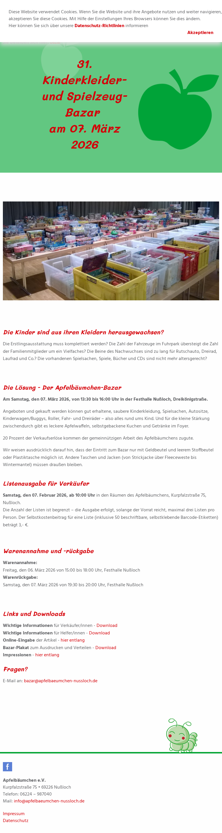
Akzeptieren (200, 32)
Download (107, 626)
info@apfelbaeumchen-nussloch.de (49, 801)
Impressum (14, 814)
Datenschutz (15, 821)
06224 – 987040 (36, 794)
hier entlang (73, 640)
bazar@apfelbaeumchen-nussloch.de (60, 681)
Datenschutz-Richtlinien (99, 26)
